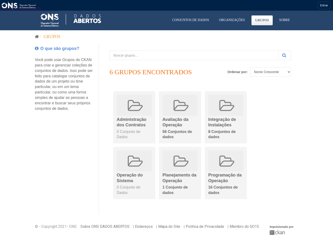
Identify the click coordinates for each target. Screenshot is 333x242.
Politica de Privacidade (205, 226)
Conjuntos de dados (190, 20)
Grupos (262, 20)
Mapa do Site (169, 226)
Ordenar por (237, 72)
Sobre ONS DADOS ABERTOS (105, 226)
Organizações (232, 20)
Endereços (144, 226)
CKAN (278, 232)
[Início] (37, 36)
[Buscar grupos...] (194, 55)
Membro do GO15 (244, 226)
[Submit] (284, 55)
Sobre (284, 20)
